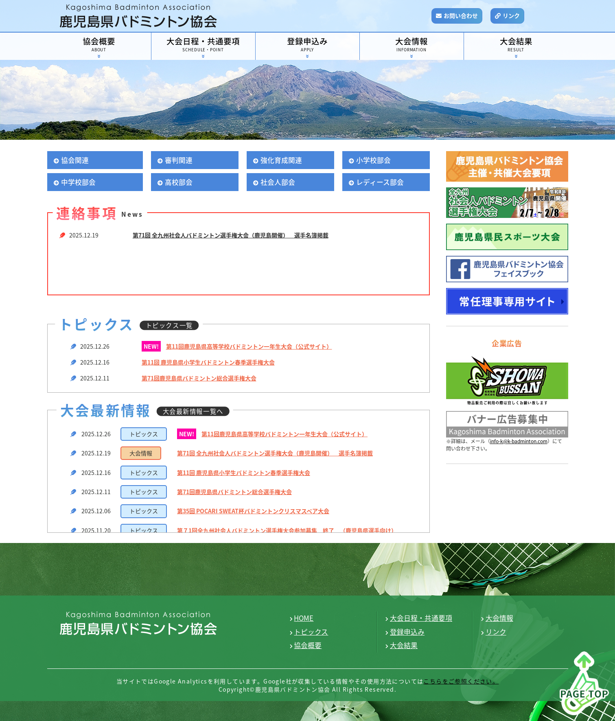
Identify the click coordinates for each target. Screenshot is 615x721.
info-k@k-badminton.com (518, 441)
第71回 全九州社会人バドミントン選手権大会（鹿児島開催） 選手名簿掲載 (230, 235)
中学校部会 (78, 182)
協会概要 (99, 45)
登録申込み (307, 45)
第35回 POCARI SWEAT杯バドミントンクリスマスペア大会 (253, 511)
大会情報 (412, 45)
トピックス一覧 (169, 325)
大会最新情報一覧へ (193, 411)
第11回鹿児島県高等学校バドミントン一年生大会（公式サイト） (249, 346)
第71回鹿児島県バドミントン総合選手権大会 (199, 378)
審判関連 (179, 160)
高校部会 (179, 182)
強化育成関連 (281, 160)
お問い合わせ (461, 15)
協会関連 (75, 160)
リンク (511, 15)
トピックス (311, 632)
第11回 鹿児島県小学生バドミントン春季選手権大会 (208, 362)
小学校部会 (373, 160)
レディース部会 (380, 182)
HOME (303, 618)
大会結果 (516, 45)
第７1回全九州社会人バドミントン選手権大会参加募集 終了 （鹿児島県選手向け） (287, 530)
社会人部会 (277, 182)
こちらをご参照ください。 (461, 681)
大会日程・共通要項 (203, 45)
